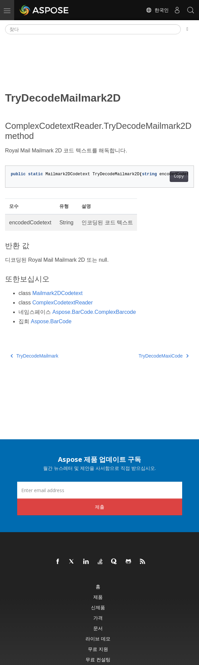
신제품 (98, 607)
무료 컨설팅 (98, 659)
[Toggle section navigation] (187, 29)
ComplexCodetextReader (62, 302)
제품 (98, 597)
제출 (99, 507)
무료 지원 (98, 649)
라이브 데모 (98, 638)
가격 (98, 618)
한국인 (157, 10)
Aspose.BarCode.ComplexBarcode (94, 312)
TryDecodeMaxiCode (164, 356)
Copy (179, 176)
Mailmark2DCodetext (57, 293)
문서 (98, 628)
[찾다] (93, 29)
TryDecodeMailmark (34, 356)
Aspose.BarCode (51, 321)
